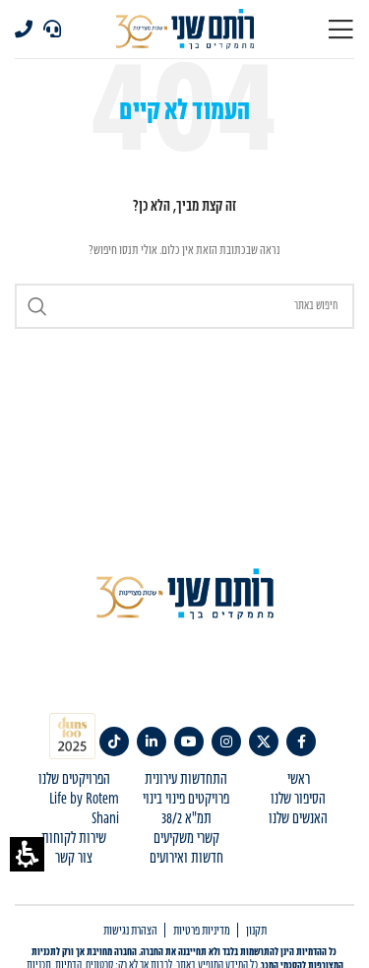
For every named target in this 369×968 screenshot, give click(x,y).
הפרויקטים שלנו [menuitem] (74, 780)
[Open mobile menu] (340, 29)
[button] (27, 854)
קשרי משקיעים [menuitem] (186, 839)
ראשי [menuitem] (298, 780)
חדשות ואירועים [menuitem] (186, 859)
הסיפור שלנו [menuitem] (298, 799)
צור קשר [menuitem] (73, 859)
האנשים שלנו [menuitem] (298, 819)
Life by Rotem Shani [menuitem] (84, 809)
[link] (301, 741)
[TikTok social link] (114, 741)
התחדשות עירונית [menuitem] (186, 780)
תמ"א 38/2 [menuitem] (186, 819)
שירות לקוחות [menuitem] (73, 839)
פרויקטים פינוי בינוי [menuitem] (186, 799)
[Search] (184, 306)
